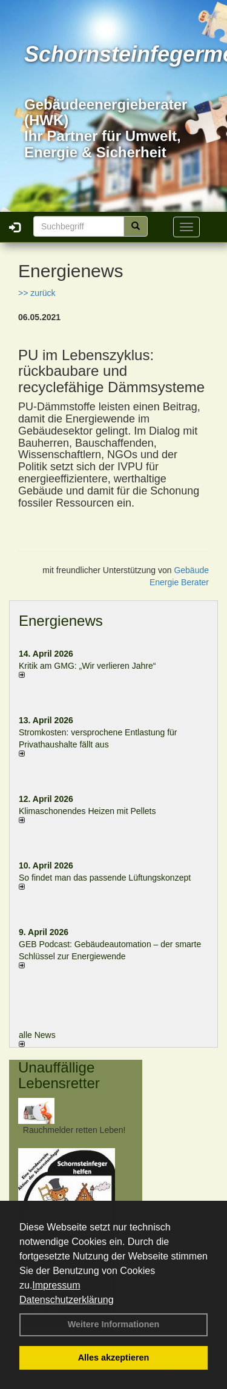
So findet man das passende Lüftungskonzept (105, 877)
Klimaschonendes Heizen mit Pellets (87, 811)
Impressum (56, 1285)
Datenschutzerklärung (66, 1300)
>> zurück (36, 293)
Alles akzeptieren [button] (114, 1357)
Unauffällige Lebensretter (59, 1075)
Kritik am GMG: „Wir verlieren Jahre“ (87, 666)
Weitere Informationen (114, 1324)
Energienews (61, 620)
